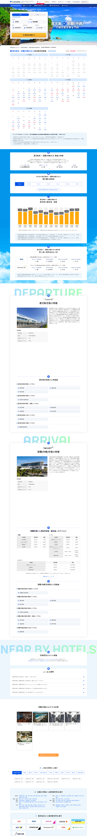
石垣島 (62, 805)
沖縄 (54, 805)
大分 (44, 805)
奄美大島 (27, 806)
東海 (17, 800)
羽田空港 (21, 388)
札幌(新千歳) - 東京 (40, 778)
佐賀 (26, 805)
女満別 (20, 797)
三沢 (59, 795)
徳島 (57, 802)
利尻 (26, 797)
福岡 (20, 805)
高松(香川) (60, 802)
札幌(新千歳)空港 (23, 592)
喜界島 (35, 806)
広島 (36, 802)
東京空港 (21, 391)
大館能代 (76, 795)
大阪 (62, 800)
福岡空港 (21, 419)
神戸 (65, 800)
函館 (37, 795)
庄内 (83, 795)
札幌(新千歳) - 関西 (76, 778)
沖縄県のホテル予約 (44, 660)
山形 (80, 795)
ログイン (85, 1)
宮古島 (79, 805)
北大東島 (67, 805)
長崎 (29, 805)
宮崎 (20, 806)
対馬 (39, 805)
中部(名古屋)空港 (23, 399)
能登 (30, 798)
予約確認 (69, 1)
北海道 (16, 795)
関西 (59, 800)
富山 (22, 798)
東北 (54, 795)
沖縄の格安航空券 (24, 47)
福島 (57, 797)
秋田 (73, 795)
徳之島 (43, 806)
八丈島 (65, 798)
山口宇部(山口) (41, 802)
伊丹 (57, 800)
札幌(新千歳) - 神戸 (30, 781)
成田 (59, 798)
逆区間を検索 (16, 17)
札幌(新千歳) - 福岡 (40, 781)
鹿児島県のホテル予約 (33, 660)
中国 (17, 802)
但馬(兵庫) (68, 800)
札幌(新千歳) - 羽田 (19, 778)
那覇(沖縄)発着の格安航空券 (34, 47)
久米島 (70, 805)
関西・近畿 (52, 800)
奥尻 (42, 795)
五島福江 (35, 805)
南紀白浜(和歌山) (75, 800)
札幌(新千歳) (22, 795)
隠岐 (30, 802)
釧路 (34, 795)
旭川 (29, 795)
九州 (17, 805)
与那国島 (58, 806)
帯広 (31, 795)
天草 (27, 808)
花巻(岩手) (63, 795)
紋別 (23, 797)
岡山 (33, 802)
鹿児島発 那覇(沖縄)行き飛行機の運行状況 (48, 189)
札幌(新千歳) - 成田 (30, 778)
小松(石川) (26, 798)
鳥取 (20, 802)
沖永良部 (32, 806)
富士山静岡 (33, 800)
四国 (54, 802)
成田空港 (53, 388)
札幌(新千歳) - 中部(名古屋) (53, 778)
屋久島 (20, 808)
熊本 (41, 805)
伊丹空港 (21, 407)
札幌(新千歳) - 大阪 (19, 781)
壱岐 (31, 805)
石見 (46, 802)
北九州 (22, 805)
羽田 (57, 798)
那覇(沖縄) (58, 805)
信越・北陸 (15, 798)
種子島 (39, 806)
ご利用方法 (53, 1)
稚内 (39, 795)
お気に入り (61, 1)
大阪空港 (21, 411)
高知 (70, 802)
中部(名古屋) (22, 800)
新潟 (20, 798)
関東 (54, 798)
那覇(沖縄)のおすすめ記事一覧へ (48, 755)
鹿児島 (22, 806)
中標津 (45, 795)
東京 (62, 798)
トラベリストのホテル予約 (51, 659)
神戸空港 (53, 411)
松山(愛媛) (66, 802)
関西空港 (53, 407)
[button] (20, 22)
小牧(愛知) (27, 800)
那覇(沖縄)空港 (22, 427)
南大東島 (75, 805)
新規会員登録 (77, 1)
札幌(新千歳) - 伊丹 (66, 778)
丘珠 (26, 795)
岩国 (20, 803)
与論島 (23, 808)
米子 (22, 802)
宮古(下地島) (63, 806)
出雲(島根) (26, 802)
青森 (57, 795)
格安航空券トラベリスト (14, 47)
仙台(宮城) (68, 795)
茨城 (68, 798)
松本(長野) (34, 798)
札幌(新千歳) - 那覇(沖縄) (52, 781)
